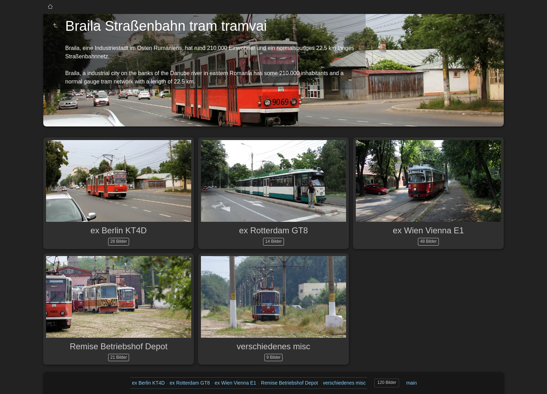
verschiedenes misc (273, 346)
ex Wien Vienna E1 (428, 230)
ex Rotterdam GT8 (273, 230)
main (411, 383)
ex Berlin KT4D (118, 230)
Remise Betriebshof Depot (118, 346)
